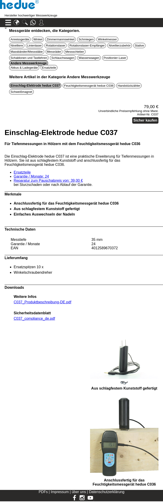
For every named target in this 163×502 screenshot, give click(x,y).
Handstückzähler (129, 85)
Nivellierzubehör (120, 45)
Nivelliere (16, 45)
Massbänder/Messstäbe (26, 51)
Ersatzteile (49, 67)
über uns (79, 492)
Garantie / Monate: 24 (31, 176)
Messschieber (74, 51)
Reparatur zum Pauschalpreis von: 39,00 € (48, 180)
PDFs (43, 492)
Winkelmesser (107, 39)
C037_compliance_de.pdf (34, 318)
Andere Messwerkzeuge (28, 63)
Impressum (60, 492)
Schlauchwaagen (63, 58)
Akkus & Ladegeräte (24, 67)
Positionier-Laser (114, 58)
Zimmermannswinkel (60, 39)
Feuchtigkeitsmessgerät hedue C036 (89, 85)
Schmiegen (86, 39)
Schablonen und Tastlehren (28, 58)
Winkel (37, 39)
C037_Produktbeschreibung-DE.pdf (42, 302)
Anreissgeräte (19, 39)
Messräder (54, 51)
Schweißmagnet (21, 92)
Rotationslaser (55, 45)
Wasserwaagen (89, 58)
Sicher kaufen (145, 120)
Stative (139, 45)
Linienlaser (34, 45)
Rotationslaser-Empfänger (87, 45)
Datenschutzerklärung (106, 492)
